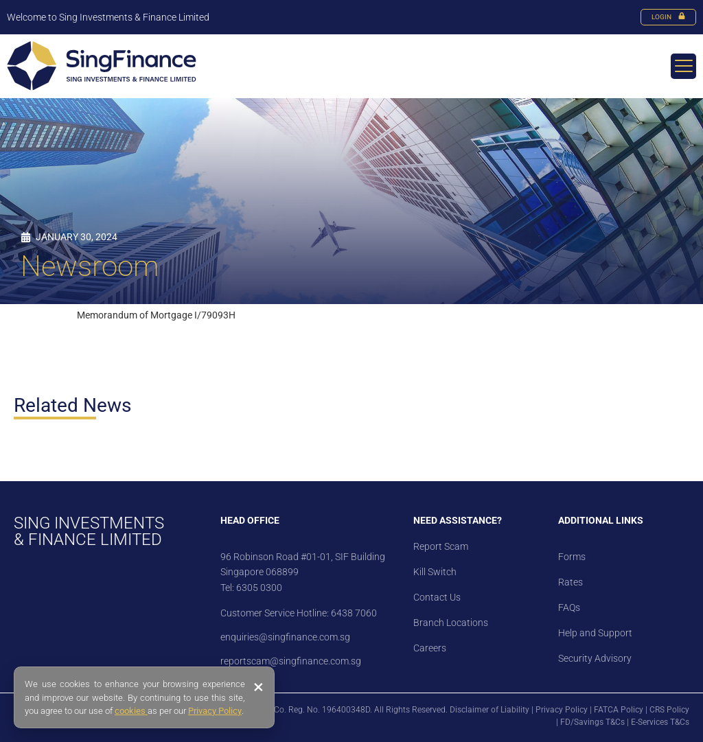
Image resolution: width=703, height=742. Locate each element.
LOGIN (668, 17)
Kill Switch (435, 571)
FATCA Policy (618, 710)
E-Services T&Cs (660, 722)
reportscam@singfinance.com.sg (290, 661)
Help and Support (595, 632)
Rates (570, 582)
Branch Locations (450, 622)
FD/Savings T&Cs (592, 722)
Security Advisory (595, 658)
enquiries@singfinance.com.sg (285, 636)
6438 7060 (353, 612)
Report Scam (440, 546)
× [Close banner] (258, 687)
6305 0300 (259, 587)
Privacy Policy (561, 710)
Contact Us (437, 597)
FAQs (569, 607)
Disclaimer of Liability (489, 710)
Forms (572, 556)
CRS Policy (669, 710)
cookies (131, 711)
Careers (429, 647)
